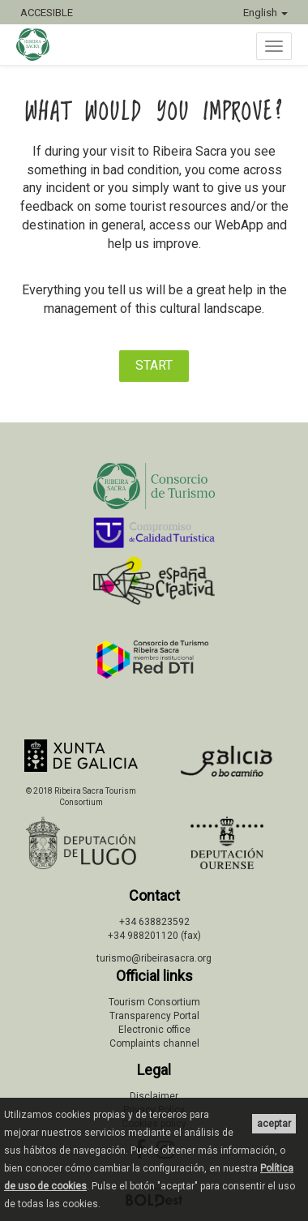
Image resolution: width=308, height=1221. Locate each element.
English (265, 12)
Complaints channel (154, 1043)
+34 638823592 (154, 922)
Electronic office (154, 1029)
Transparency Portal (154, 1016)
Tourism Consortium (154, 1002)
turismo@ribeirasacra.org (154, 958)
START (154, 365)
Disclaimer (154, 1096)
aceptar (274, 1123)
